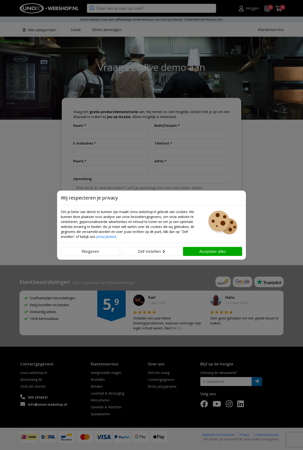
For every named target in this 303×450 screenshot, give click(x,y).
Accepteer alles (212, 251)
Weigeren (90, 251)
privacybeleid (106, 236)
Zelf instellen (151, 251)
